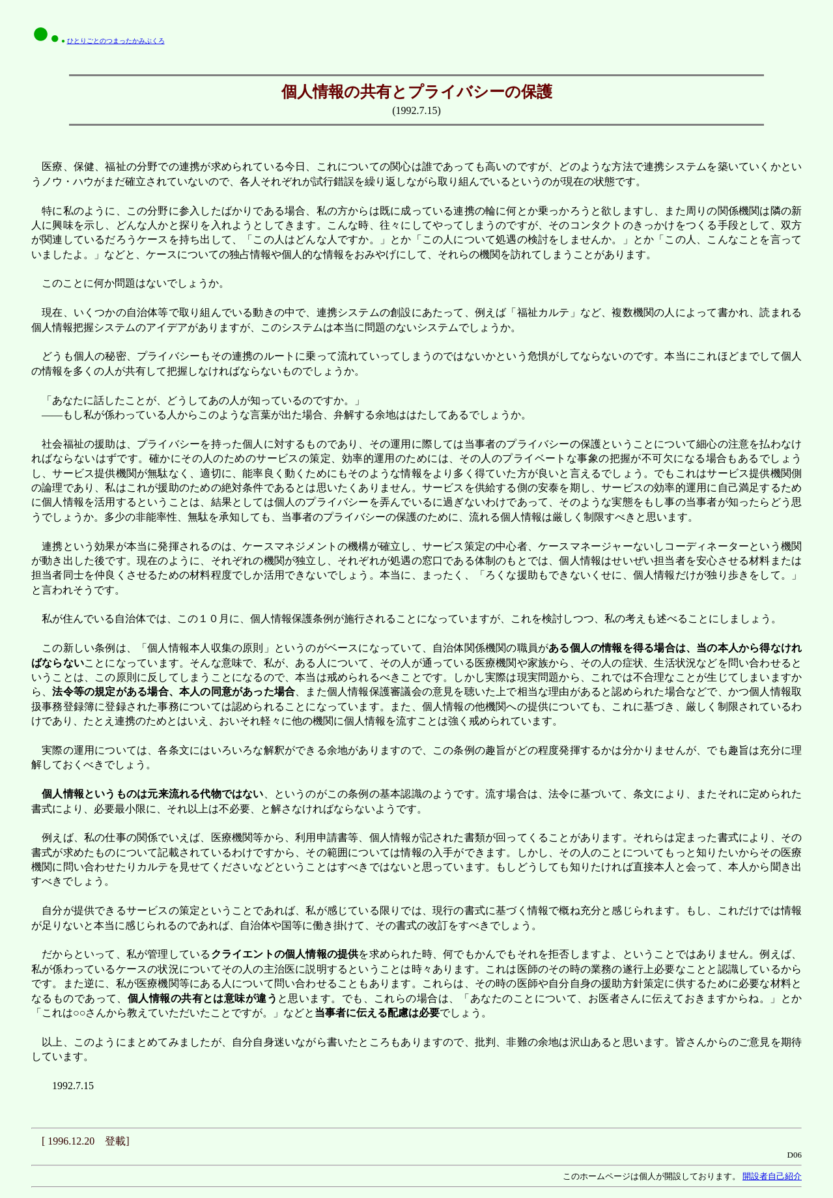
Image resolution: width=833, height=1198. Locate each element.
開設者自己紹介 (772, 1176)
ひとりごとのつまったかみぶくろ (116, 40)
